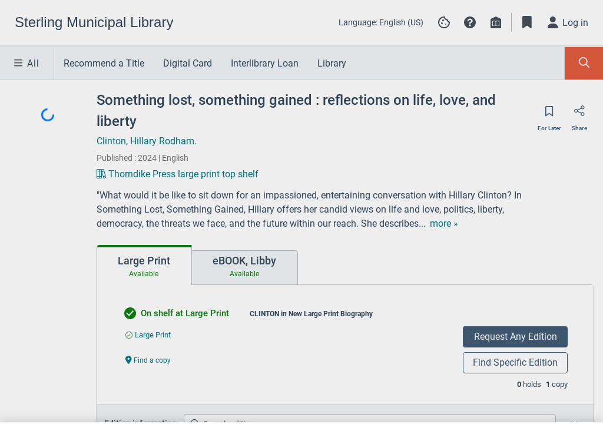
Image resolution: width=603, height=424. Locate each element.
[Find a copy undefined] (148, 359)
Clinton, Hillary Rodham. (147, 141)
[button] (470, 22)
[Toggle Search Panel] (584, 63)
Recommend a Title (104, 63)
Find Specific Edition (515, 362)
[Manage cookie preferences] (444, 22)
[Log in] (568, 22)
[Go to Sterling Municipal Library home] (94, 22)
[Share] (579, 114)
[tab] (144, 265)
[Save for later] (549, 114)
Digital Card (187, 63)
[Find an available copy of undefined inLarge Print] (148, 335)
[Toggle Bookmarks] (527, 22)
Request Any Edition (515, 336)
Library (331, 63)
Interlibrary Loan (265, 63)
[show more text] (384, 224)
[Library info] (495, 22)
